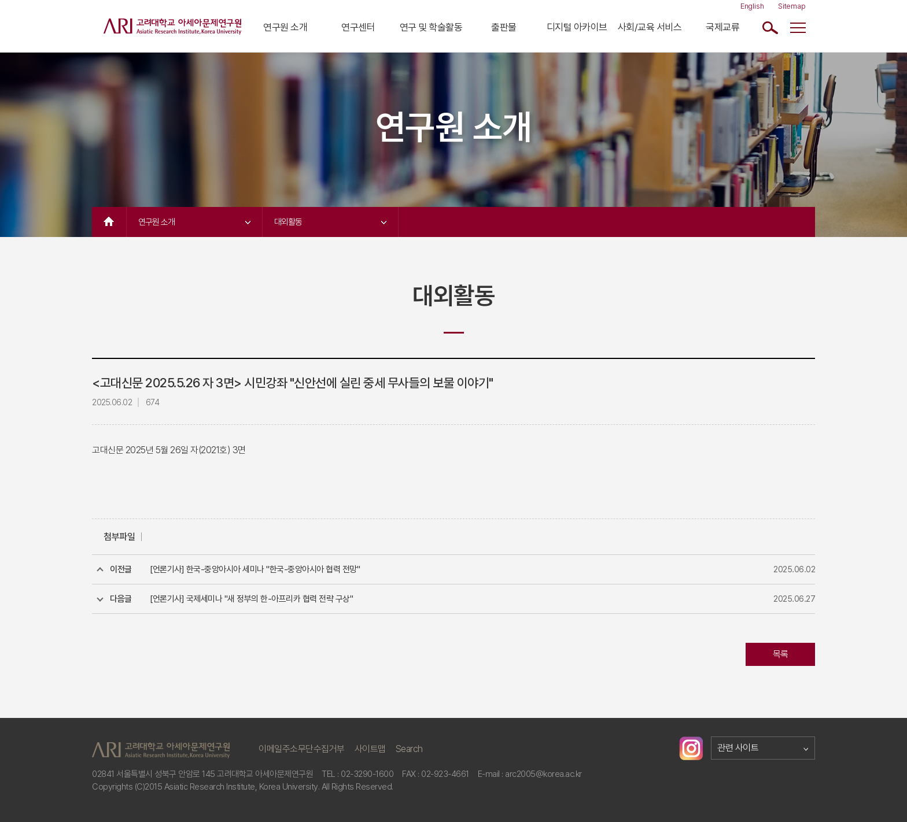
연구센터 (358, 27)
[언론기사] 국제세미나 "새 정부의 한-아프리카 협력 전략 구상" (251, 599)
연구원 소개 (285, 27)
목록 (780, 654)
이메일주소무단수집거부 (302, 748)
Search (409, 748)
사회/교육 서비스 (650, 27)
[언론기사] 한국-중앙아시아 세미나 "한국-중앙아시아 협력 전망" (255, 569)
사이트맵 (370, 748)
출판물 (504, 27)
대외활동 (330, 222)
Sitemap (792, 6)
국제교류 (722, 27)
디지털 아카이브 (577, 27)
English (752, 6)
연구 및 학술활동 (431, 27)
